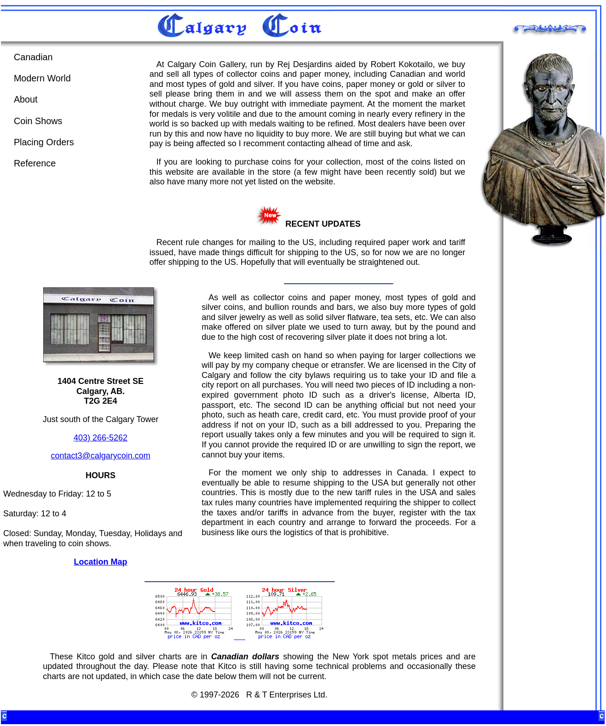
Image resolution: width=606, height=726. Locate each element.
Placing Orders (44, 142)
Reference (35, 163)
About (26, 99)
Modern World (42, 78)
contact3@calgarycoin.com (100, 455)
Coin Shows (38, 121)
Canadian (33, 57)
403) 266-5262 (100, 437)
